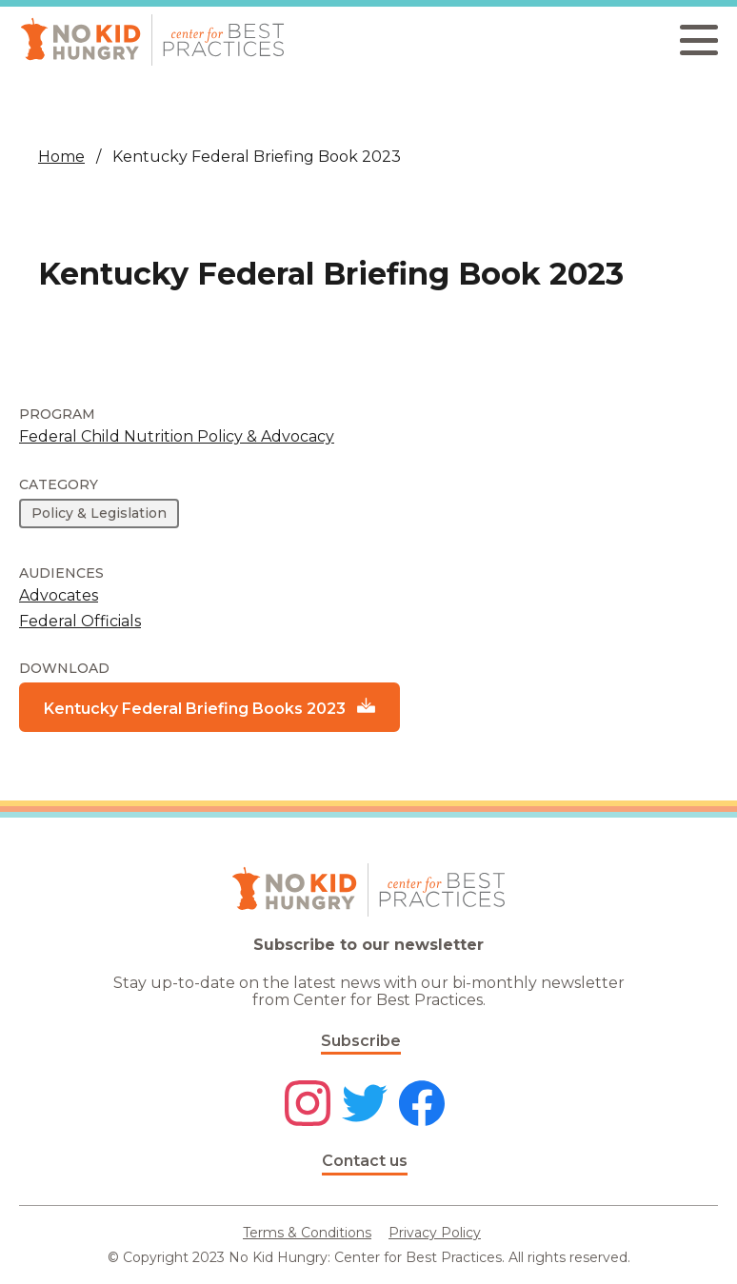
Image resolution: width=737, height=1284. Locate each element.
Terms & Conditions (307, 1232)
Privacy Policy (434, 1232)
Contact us (365, 1161)
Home (61, 157)
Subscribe (361, 1041)
